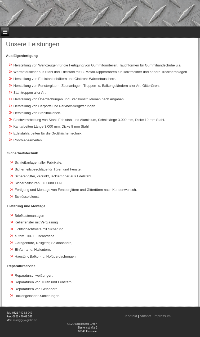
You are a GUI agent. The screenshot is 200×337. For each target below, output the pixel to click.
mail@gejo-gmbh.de (25, 320)
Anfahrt (145, 316)
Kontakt (131, 316)
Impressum (162, 316)
